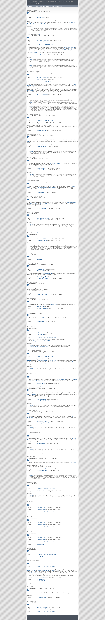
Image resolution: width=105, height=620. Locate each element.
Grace (40, 334)
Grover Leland (71, 202)
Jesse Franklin (42, 469)
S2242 (31, 495)
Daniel (40, 269)
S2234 (31, 63)
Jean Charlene (42, 364)
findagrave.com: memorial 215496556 (41, 340)
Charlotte (47, 273)
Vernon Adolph (69, 47)
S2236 (31, 405)
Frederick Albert (42, 40)
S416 (31, 59)
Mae (38, 380)
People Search (59, 6)
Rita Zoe (40, 42)
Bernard (34, 572)
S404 (31, 28)
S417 (31, 65)
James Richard (42, 577)
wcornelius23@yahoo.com (48, 615)
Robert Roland (42, 130)
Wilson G (33, 203)
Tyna (39, 259)
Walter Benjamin (43, 218)
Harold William (43, 570)
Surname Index (39, 6)
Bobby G (40, 544)
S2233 (31, 345)
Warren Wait (47, 288)
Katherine (33, 52)
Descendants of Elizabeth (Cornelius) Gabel (46, 337)
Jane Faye (42, 400)
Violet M (42, 445)
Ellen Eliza (41, 443)
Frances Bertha (42, 421)
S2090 (31, 106)
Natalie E (41, 219)
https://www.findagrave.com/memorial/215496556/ (39, 346)
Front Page (30, 6)
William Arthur (41, 333)
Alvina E (40, 145)
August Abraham (55, 163)
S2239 (31, 449)
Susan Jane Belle (44, 203)
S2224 (31, 151)
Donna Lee (41, 509)
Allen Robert (41, 490)
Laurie (40, 556)
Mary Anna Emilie (39, 23)
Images (52, 6)
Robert (41, 579)
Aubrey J (31, 394)
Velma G (61, 379)
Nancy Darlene (41, 597)
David (41, 580)
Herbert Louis (43, 278)
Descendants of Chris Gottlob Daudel (45, 44)
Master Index (46, 6)
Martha (40, 17)
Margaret (55, 570)
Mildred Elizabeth (42, 94)
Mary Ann (40, 270)
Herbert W (41, 16)
